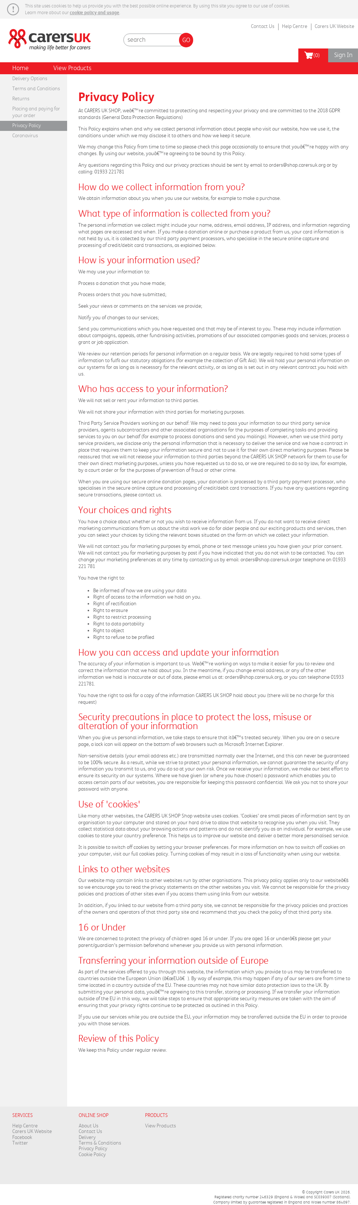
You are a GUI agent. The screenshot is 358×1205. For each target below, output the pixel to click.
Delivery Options (29, 79)
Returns (20, 99)
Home (20, 68)
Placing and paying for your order (36, 112)
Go (186, 40)
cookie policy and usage (94, 13)
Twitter (20, 1143)
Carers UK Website (334, 26)
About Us (88, 1126)
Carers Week (47, 36)
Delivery (87, 1137)
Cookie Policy (92, 1155)
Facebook (22, 1137)
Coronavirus (25, 136)
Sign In (343, 55)
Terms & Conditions (100, 1143)
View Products (72, 68)
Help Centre (294, 26)
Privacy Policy (26, 126)
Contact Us (262, 26)
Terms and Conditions (36, 89)
